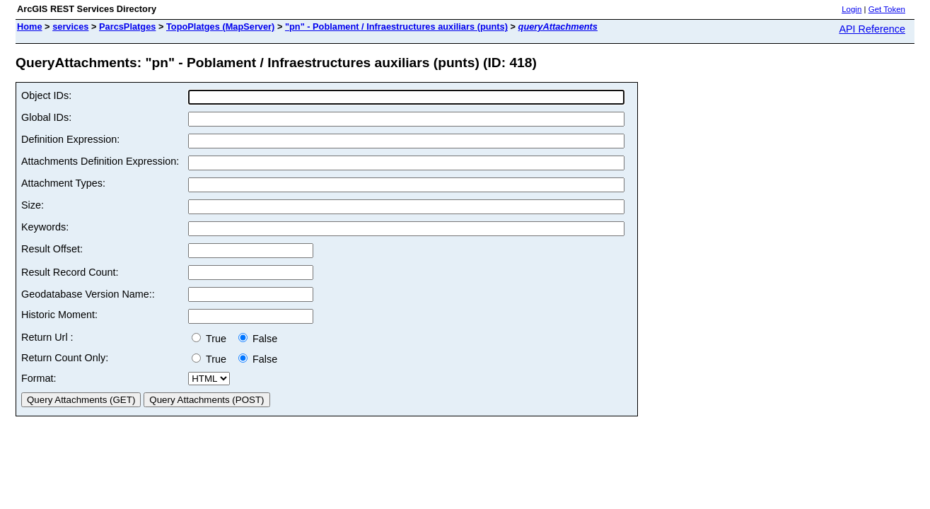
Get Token (886, 9)
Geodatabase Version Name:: (88, 294)
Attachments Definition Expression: (100, 161)
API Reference (872, 29)
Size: (32, 205)
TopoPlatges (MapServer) (220, 26)
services (70, 26)
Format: (39, 378)
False (257, 338)
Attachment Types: (63, 183)
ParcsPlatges (127, 26)
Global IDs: (46, 117)
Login (851, 9)
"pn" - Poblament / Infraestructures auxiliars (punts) (396, 26)
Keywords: (45, 227)
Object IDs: (46, 95)
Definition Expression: (70, 139)
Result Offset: (52, 249)
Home (29, 26)
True (212, 338)
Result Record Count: (70, 272)
